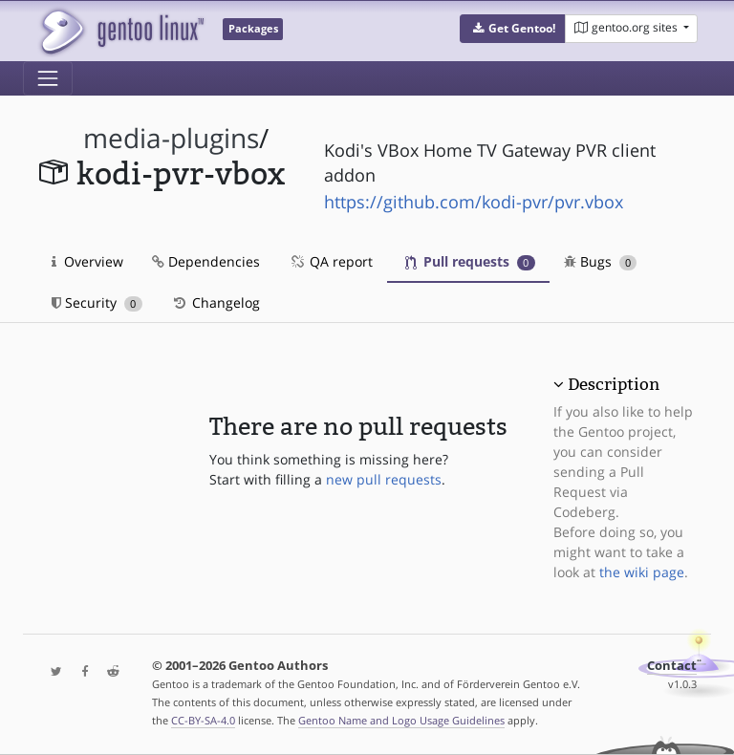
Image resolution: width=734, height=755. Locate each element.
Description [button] (613, 384)
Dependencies (206, 261)
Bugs (600, 261)
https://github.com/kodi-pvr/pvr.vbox (473, 201)
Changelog (215, 302)
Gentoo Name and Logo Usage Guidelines (401, 720)
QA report (331, 261)
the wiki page (641, 572)
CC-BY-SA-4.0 (203, 720)
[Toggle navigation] (48, 78)
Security (97, 302)
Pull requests (470, 261)
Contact (672, 666)
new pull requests (384, 479)
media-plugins (171, 138)
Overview (87, 261)
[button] (513, 28)
